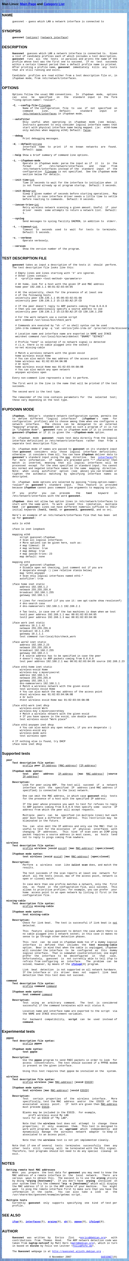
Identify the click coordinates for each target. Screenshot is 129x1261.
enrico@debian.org (93, 1237)
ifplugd (76, 964)
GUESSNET (107, 1257)
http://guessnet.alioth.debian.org (76, 1251)
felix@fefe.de (82, 1246)
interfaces (105, 457)
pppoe (78, 1221)
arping (52, 1221)
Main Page (28, 4)
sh (65, 1221)
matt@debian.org (82, 1243)
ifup (15, 1221)
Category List (54, 4)
